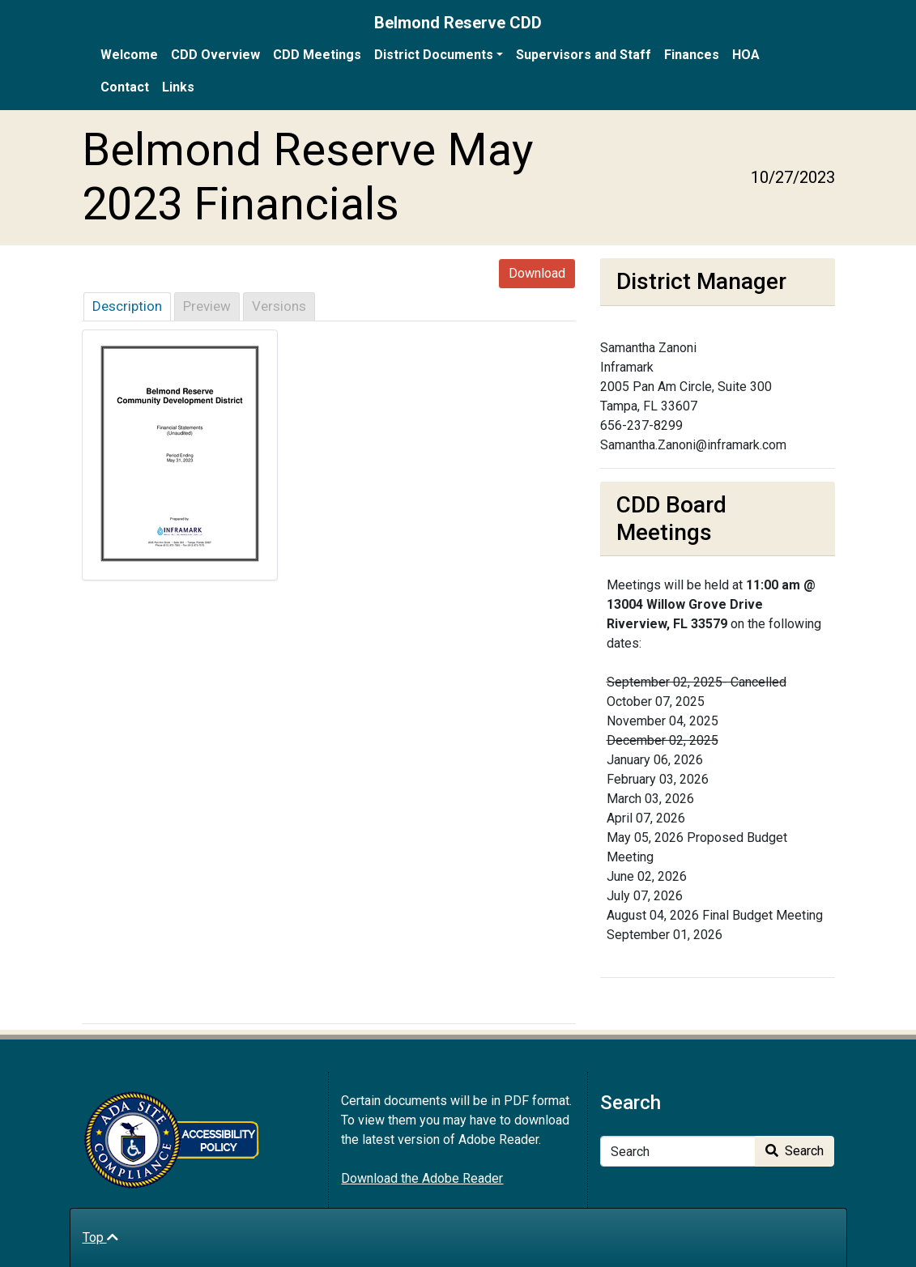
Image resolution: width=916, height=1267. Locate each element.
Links (178, 87)
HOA (746, 54)
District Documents (433, 54)
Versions (279, 306)
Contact (124, 87)
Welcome (129, 54)
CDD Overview (215, 54)
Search (794, 1151)
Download (537, 273)
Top (100, 1237)
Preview (207, 306)
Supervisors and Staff (583, 54)
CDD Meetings (317, 54)
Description (127, 306)
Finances (691, 54)
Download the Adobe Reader (422, 1178)
